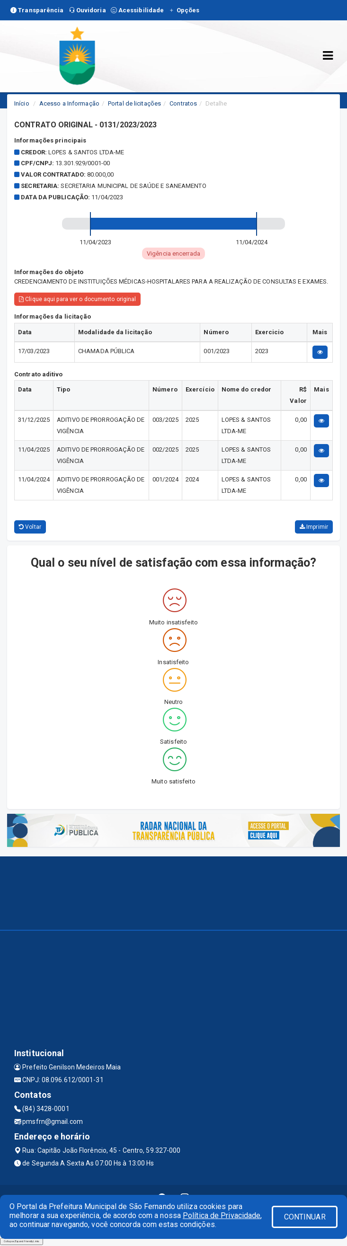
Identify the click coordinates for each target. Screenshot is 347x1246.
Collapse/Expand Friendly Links (21, 1241)
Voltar (30, 527)
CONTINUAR (305, 1216)
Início (21, 103)
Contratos (183, 103)
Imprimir (314, 527)
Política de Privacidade (221, 1215)
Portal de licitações (134, 103)
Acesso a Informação (69, 103)
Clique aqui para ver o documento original (77, 299)
